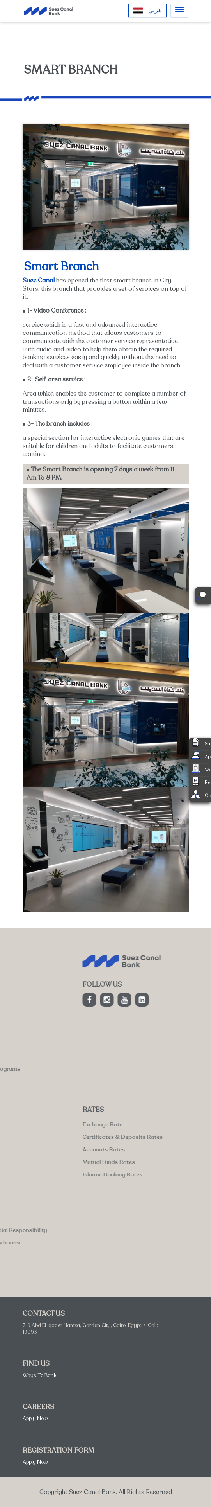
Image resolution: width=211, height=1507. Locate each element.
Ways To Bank (40, 1375)
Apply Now (35, 1418)
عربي (155, 10)
